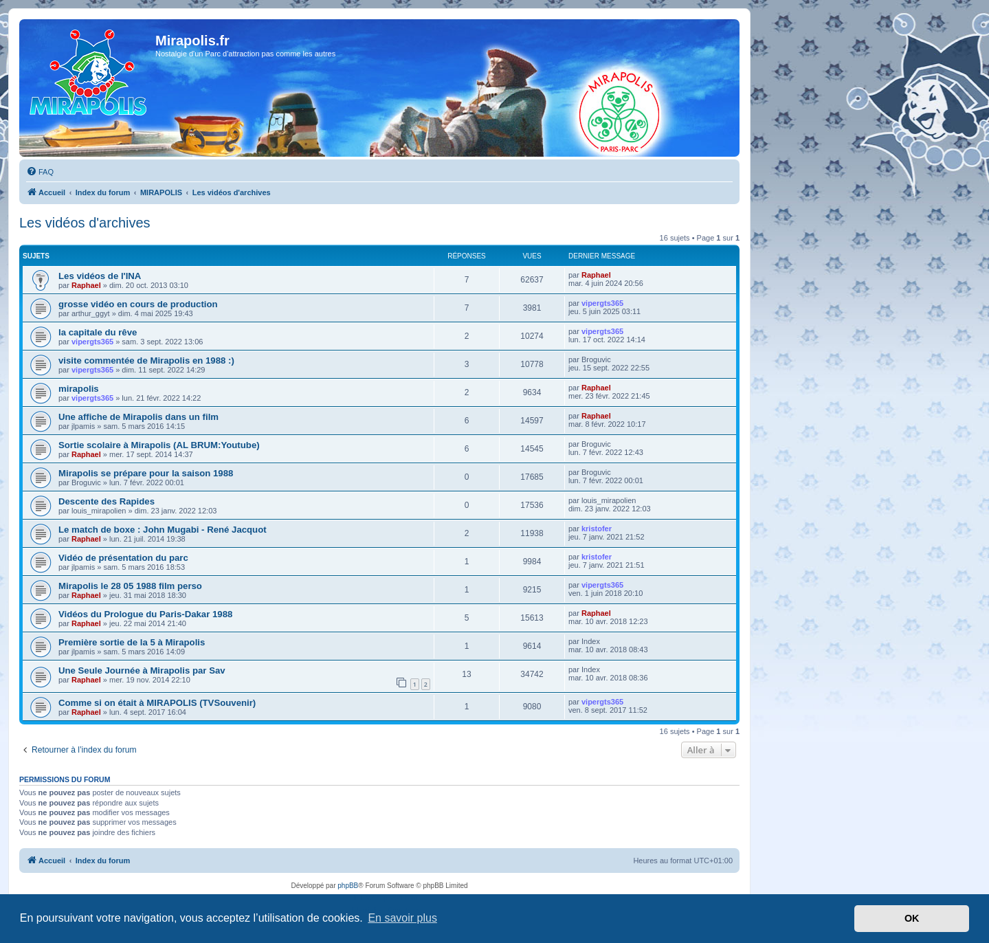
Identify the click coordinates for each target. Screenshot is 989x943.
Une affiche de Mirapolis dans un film (138, 417)
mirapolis (78, 389)
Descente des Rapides (106, 501)
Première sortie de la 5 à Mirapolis (131, 642)
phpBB (347, 885)
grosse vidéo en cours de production (138, 304)
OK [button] (912, 918)
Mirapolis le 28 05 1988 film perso (130, 586)
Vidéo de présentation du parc (123, 558)
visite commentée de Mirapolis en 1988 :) (146, 360)
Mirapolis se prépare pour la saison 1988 (145, 473)
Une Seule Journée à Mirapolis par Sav (141, 670)
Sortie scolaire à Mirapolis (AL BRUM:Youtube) (159, 445)
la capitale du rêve (97, 332)
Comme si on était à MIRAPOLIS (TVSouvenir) (157, 703)
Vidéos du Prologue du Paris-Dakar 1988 (145, 614)
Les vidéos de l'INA (99, 276)
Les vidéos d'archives (85, 222)
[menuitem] (40, 172)
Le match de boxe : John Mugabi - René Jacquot (162, 529)
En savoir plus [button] (402, 918)
